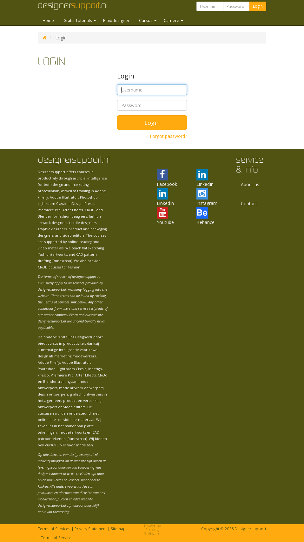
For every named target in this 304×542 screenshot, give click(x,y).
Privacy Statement (91, 528)
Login (258, 6)
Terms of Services (54, 528)
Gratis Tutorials (78, 20)
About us (250, 184)
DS (45, 38)
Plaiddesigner (116, 20)
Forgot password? (168, 136)
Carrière (172, 20)
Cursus (146, 20)
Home (48, 20)
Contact (249, 203)
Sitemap (118, 528)
